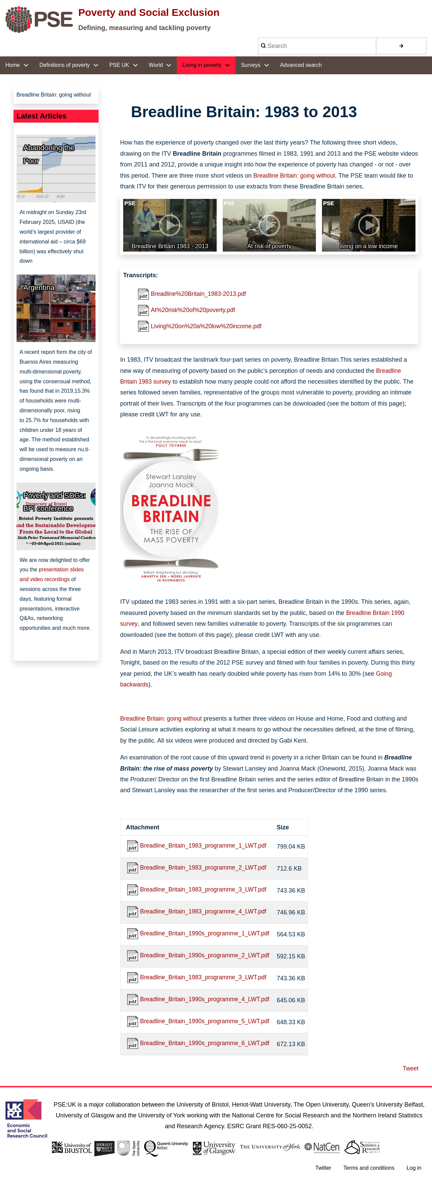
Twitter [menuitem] (322, 1172)
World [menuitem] (156, 65)
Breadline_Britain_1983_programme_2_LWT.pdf (205, 869)
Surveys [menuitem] (251, 65)
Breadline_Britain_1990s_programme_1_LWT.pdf (206, 936)
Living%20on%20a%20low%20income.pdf (207, 327)
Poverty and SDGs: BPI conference (54, 502)
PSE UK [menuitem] (119, 65)
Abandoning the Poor (48, 155)
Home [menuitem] (12, 65)
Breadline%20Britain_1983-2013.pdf (199, 294)
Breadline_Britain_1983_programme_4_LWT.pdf (205, 913)
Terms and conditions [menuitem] (368, 1172)
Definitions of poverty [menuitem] (64, 65)
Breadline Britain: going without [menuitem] (54, 95)
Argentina (38, 288)
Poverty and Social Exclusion (148, 12)
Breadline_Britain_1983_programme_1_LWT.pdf (205, 847)
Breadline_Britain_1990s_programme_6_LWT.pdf (206, 1047)
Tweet (410, 1072)
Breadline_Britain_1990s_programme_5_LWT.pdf (206, 1024)
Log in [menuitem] (413, 1172)
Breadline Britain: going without (295, 175)
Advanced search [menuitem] (301, 65)
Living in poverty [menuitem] (201, 65)
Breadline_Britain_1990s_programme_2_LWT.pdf (206, 958)
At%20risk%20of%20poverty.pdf (194, 310)
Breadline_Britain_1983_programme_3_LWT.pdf (205, 891)
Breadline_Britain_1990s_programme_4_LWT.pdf (206, 1002)
